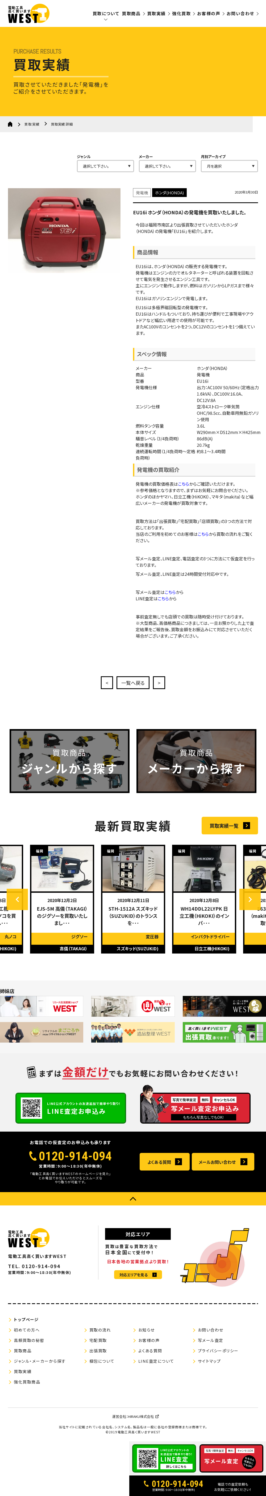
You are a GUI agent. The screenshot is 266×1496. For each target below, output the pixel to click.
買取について (106, 13)
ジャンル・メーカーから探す (40, 1361)
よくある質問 (159, 1162)
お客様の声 (208, 13)
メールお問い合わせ (217, 1162)
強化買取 (181, 13)
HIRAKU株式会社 (141, 1416)
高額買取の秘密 (29, 1340)
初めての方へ (27, 1330)
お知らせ (146, 1330)
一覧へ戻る (133, 682)
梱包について (102, 1361)
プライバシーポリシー (218, 1350)
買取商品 (131, 13)
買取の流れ (100, 1330)
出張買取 (98, 1350)
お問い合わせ (240, 13)
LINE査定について (156, 1361)
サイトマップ (209, 1361)
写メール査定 (210, 1340)
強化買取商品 (27, 1382)
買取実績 (156, 13)
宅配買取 (98, 1340)
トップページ (26, 1319)
